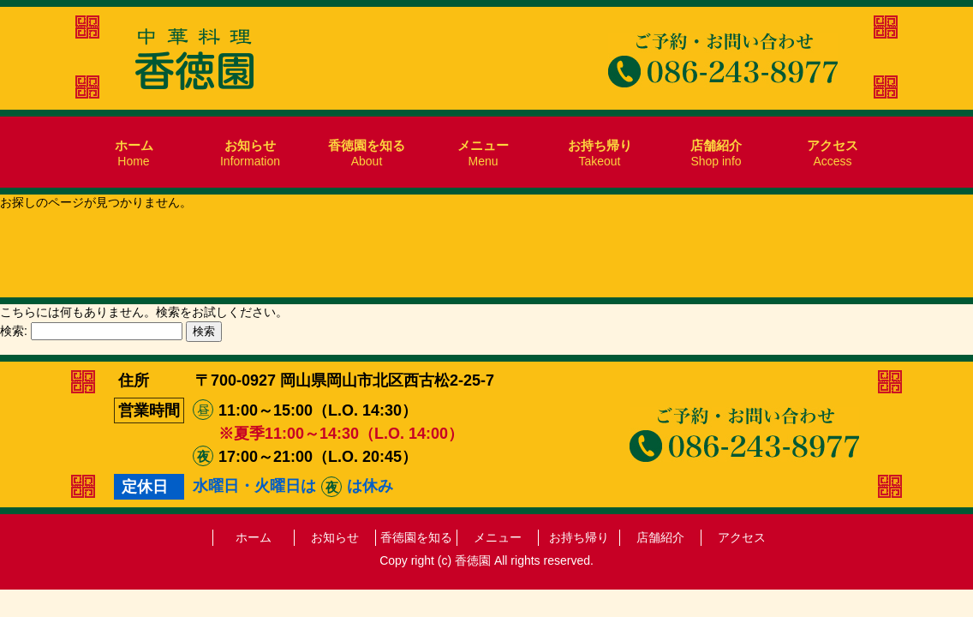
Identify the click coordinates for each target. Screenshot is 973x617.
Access (832, 153)
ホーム (254, 537)
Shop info (716, 153)
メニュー (498, 537)
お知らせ (335, 537)
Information (250, 153)
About (366, 153)
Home (134, 153)
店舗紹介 (660, 537)
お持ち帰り (579, 537)
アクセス (742, 537)
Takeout (600, 153)
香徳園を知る (416, 537)
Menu (483, 153)
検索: (13, 331)
